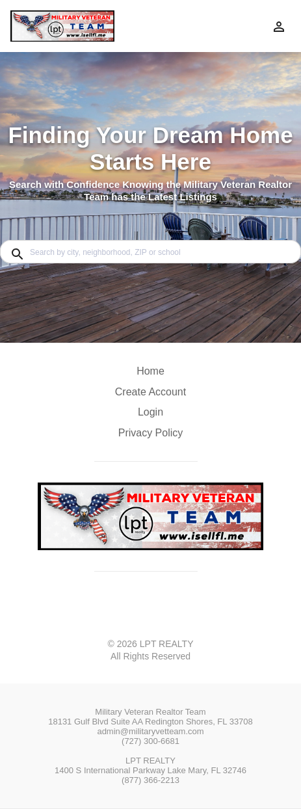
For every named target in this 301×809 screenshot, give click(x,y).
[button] (150, 415)
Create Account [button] (150, 391)
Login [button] (150, 412)
